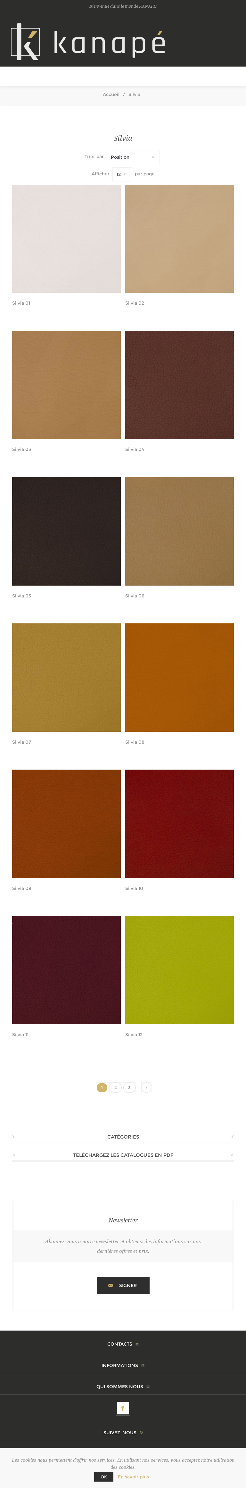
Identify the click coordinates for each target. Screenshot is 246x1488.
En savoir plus (133, 1477)
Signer (128, 1285)
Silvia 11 (20, 1034)
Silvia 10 (134, 888)
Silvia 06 (134, 596)
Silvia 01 (21, 303)
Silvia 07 (21, 742)
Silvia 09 (21, 888)
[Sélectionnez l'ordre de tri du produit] (133, 157)
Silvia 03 (21, 449)
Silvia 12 (134, 1034)
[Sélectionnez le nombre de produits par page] (122, 174)
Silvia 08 (134, 742)
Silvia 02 (134, 303)
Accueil (111, 94)
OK (104, 1476)
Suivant (146, 1088)
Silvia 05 (21, 596)
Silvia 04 (134, 449)
